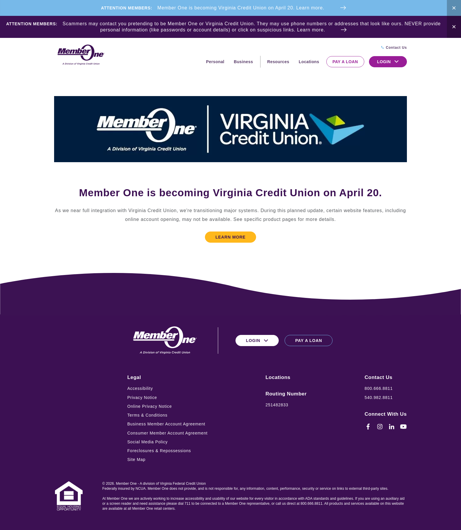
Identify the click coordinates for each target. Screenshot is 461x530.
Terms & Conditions (147, 415)
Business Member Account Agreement (166, 424)
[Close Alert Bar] (454, 8)
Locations (309, 61)
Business (243, 61)
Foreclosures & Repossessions (159, 450)
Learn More (231, 237)
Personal (215, 61)
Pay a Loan (345, 61)
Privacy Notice (142, 397)
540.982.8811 (379, 397)
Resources (278, 61)
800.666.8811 (379, 388)
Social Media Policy (147, 442)
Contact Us (378, 377)
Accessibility (140, 388)
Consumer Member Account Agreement (167, 433)
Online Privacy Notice (149, 406)
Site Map (136, 459)
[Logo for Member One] (80, 55)
